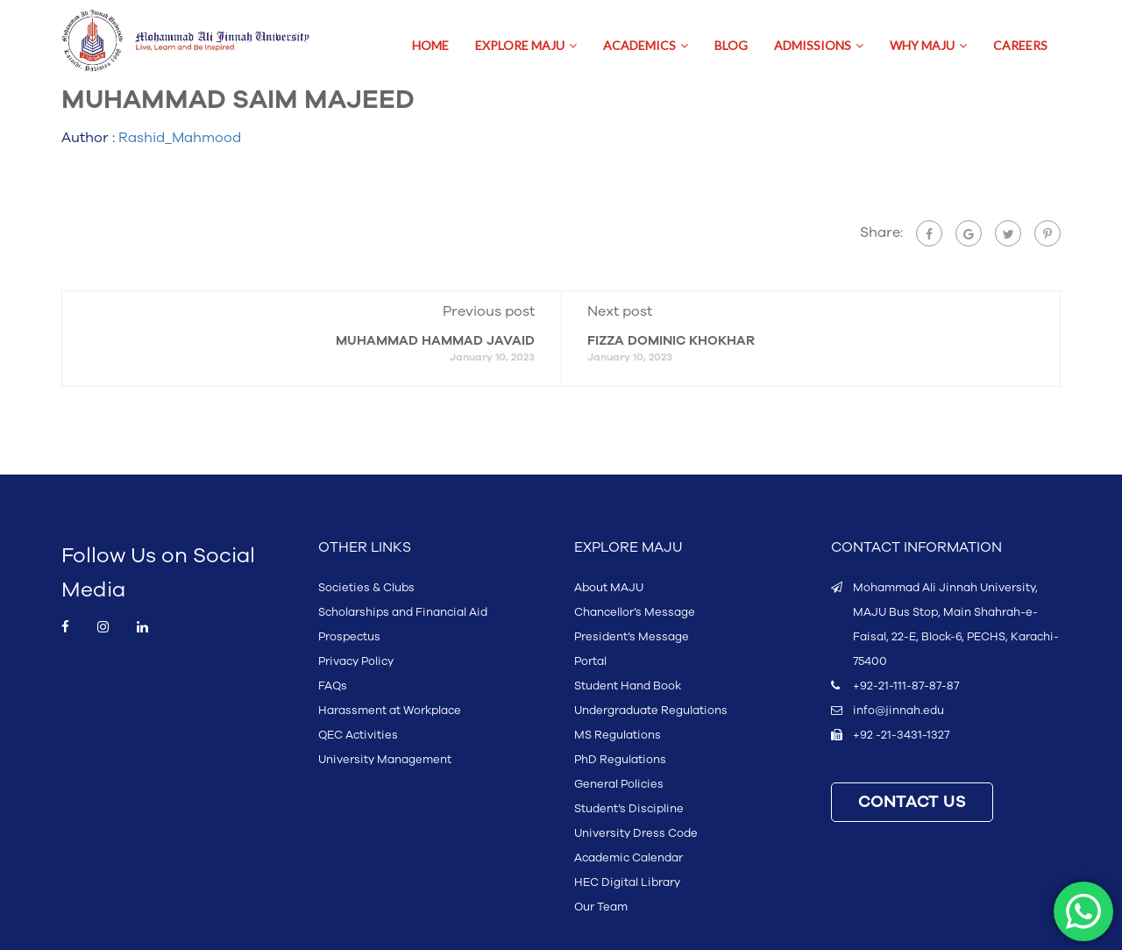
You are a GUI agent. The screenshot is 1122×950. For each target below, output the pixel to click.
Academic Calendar (628, 858)
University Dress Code (636, 833)
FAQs (332, 686)
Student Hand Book (627, 686)
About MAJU (608, 588)
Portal (590, 661)
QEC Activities (358, 735)
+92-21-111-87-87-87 (906, 686)
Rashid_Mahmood (179, 137)
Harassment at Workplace (389, 710)
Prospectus (349, 637)
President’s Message (631, 637)
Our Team (601, 907)
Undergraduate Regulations (651, 710)
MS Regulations (617, 735)
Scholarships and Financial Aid (402, 612)
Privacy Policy (356, 661)
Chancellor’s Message (634, 612)
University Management (384, 760)
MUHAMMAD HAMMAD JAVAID (435, 340)
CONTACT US (912, 802)
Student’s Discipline (629, 809)
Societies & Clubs (366, 588)
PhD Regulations (620, 760)
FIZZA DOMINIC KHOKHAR (671, 340)
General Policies (619, 784)
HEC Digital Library (627, 882)
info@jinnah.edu (898, 710)
